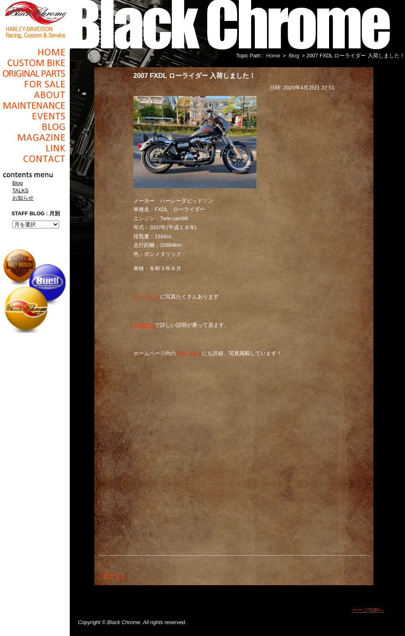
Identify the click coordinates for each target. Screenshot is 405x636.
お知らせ (23, 198)
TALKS (20, 190)
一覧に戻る (111, 576)
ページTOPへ (368, 610)
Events (35, 116)
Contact (35, 158)
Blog (35, 126)
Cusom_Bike (35, 62)
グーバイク (146, 297)
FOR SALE (189, 353)
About (35, 94)
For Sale (35, 84)
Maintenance (35, 105)
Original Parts (35, 73)
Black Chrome (35, 19)
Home (35, 52)
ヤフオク (144, 325)
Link (35, 148)
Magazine (35, 137)
